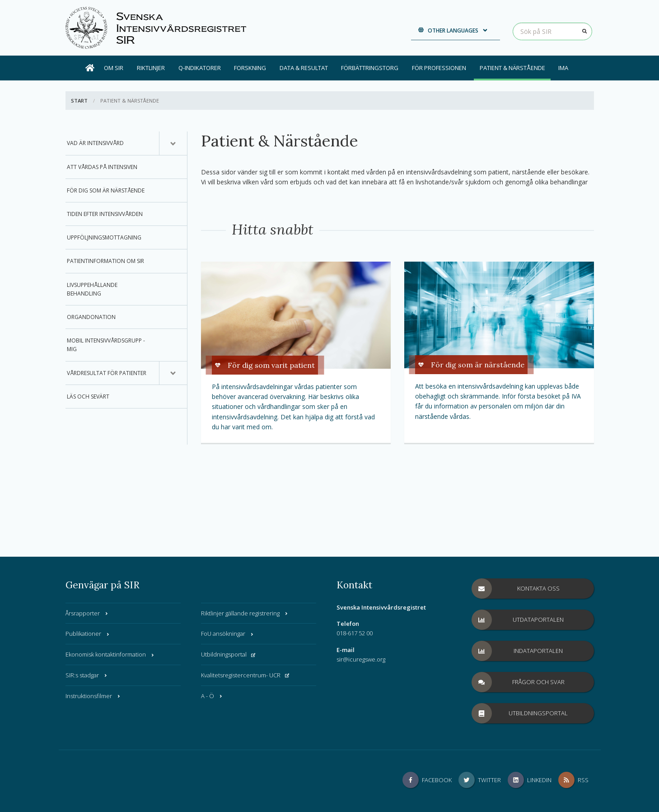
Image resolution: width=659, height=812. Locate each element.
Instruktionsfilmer (93, 696)
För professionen (439, 68)
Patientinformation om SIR (105, 261)
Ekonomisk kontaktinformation (110, 654)
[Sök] (585, 31)
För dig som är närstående (106, 190)
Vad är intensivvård (95, 143)
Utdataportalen (518, 620)
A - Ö (212, 696)
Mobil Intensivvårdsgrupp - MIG (106, 345)
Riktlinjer (151, 68)
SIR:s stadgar (86, 675)
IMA (563, 68)
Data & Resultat (304, 68)
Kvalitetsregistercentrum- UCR (245, 675)
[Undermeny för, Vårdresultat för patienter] (173, 373)
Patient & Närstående (512, 68)
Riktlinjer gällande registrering (245, 613)
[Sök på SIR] (552, 31)
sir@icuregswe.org (361, 659)
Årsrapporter (87, 613)
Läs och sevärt (88, 396)
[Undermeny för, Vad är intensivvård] (173, 143)
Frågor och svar (518, 682)
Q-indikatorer (199, 68)
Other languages (453, 30)
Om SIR (113, 68)
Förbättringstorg (369, 68)
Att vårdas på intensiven (102, 167)
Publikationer (87, 633)
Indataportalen (517, 651)
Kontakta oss (516, 588)
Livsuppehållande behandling (92, 289)
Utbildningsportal (228, 654)
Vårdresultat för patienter (106, 373)
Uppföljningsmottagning (104, 237)
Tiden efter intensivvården (105, 214)
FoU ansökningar (227, 633)
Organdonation (91, 317)
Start (79, 100)
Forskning (250, 68)
